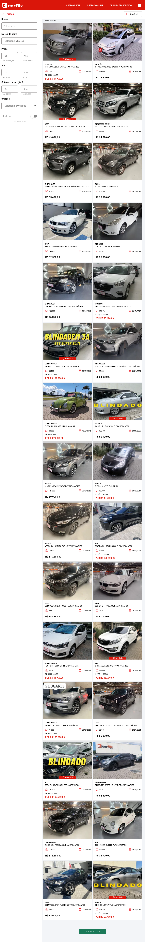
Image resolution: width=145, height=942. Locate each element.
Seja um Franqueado (121, 5)
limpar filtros (19, 121)
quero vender (73, 5)
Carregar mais (92, 931)
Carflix (12, 5)
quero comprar (95, 5)
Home (46, 21)
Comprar (53, 21)
